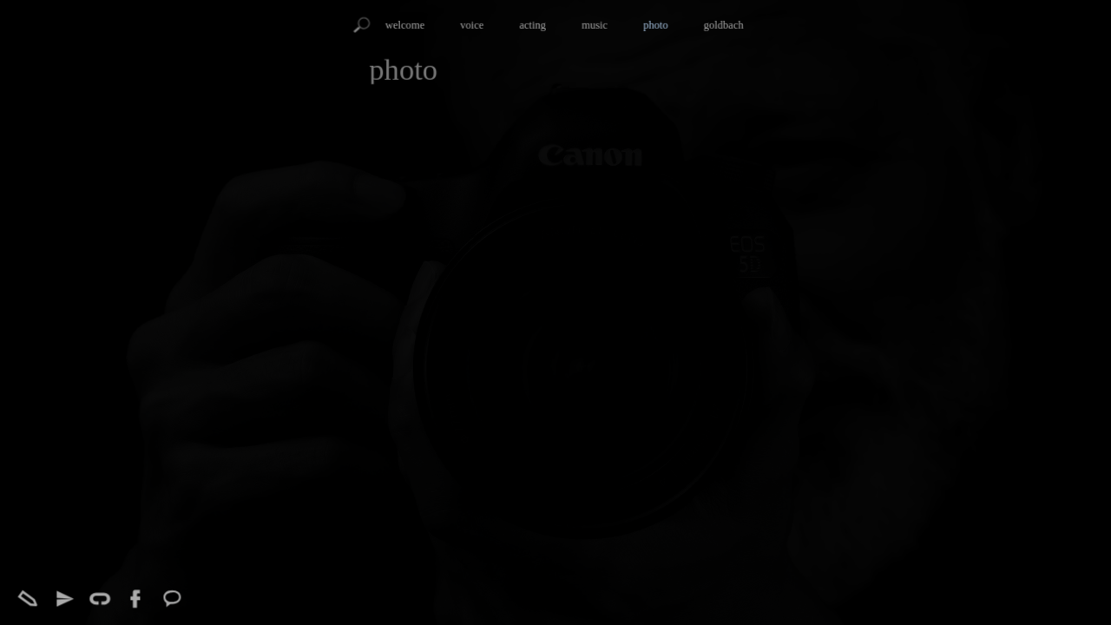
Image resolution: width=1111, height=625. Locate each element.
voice (471, 25)
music (595, 25)
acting (532, 25)
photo (655, 25)
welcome (404, 25)
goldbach (724, 25)
